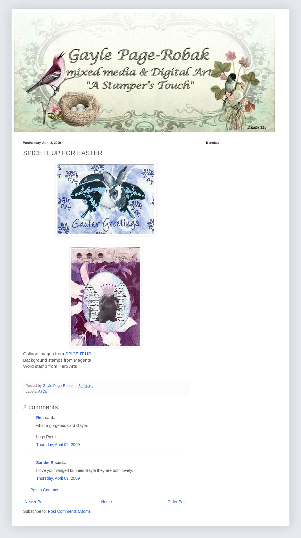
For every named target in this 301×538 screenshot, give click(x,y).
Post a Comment (45, 490)
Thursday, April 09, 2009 (58, 444)
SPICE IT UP (78, 353)
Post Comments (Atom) (69, 511)
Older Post (177, 501)
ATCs (42, 392)
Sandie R (45, 462)
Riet (40, 417)
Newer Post (35, 501)
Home (106, 501)
